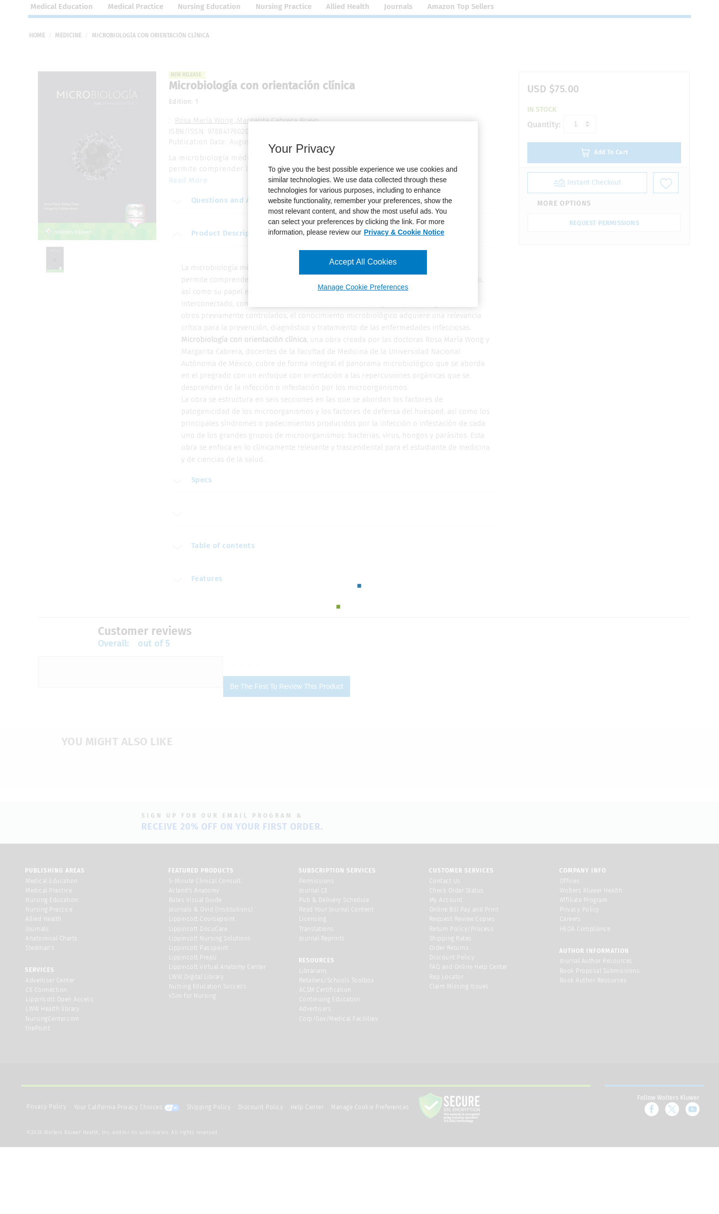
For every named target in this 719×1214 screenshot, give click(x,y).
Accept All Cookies (362, 262)
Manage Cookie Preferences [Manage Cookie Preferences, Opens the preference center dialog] (363, 287)
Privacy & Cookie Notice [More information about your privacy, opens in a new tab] (404, 232)
